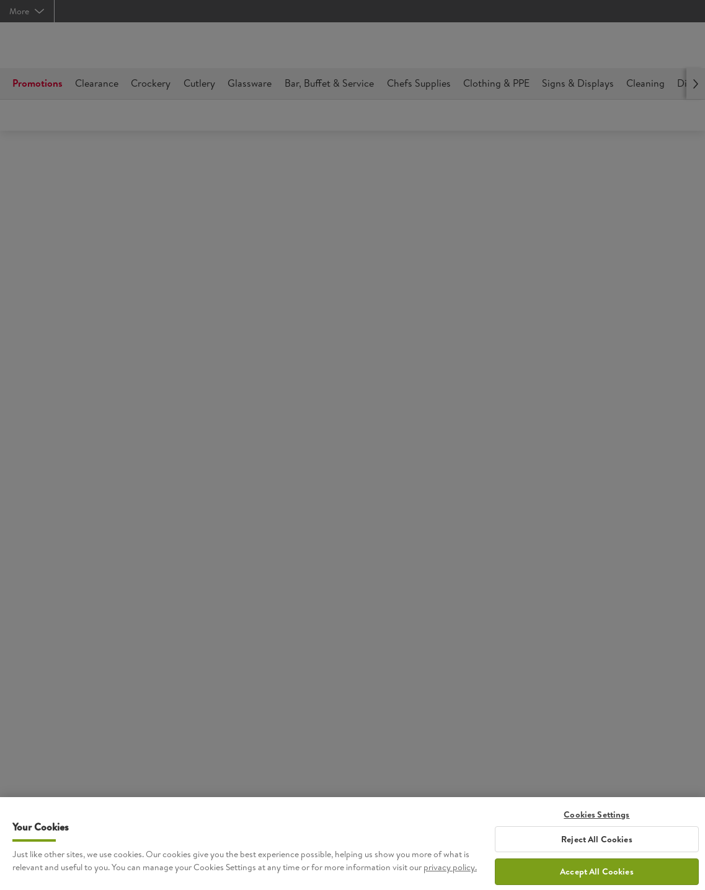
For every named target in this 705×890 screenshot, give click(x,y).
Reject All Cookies (596, 845)
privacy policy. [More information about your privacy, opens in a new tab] (450, 872)
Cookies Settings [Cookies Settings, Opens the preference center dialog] (596, 820)
